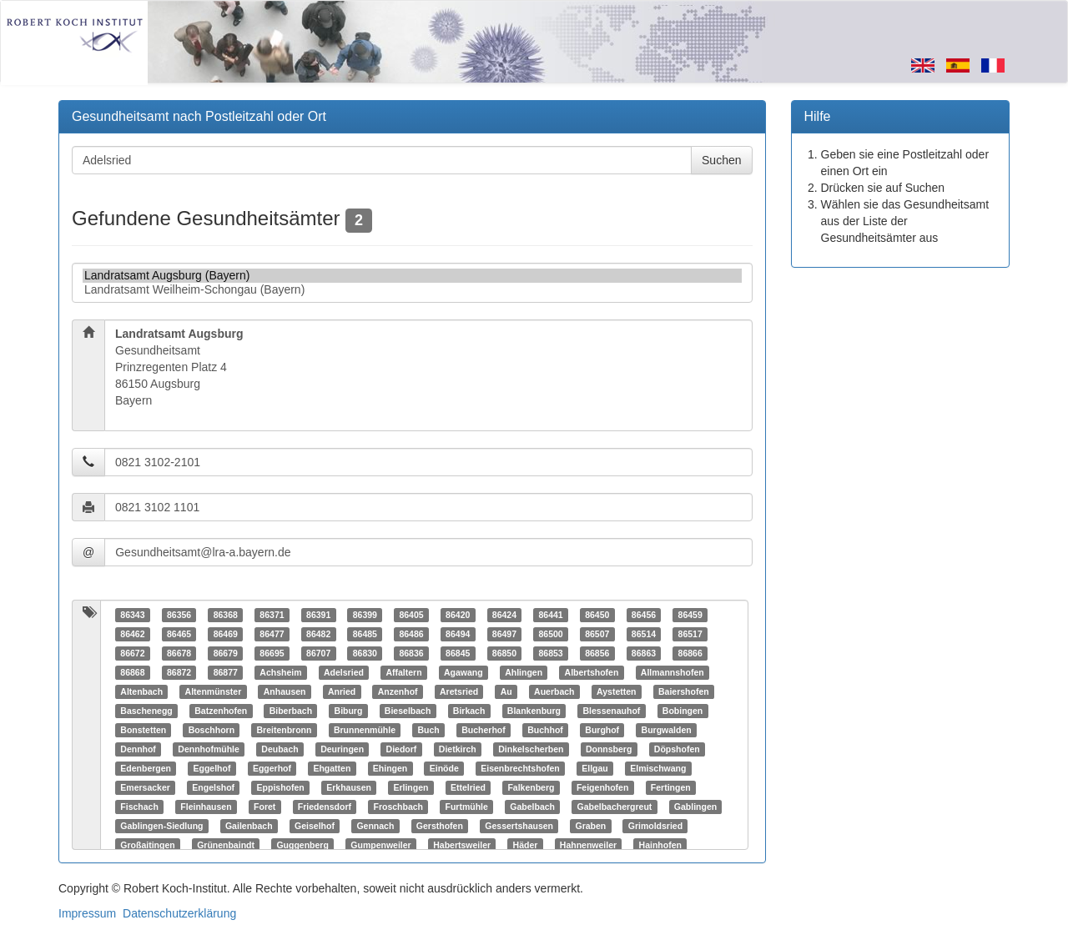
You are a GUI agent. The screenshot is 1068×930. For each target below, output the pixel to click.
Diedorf (401, 749)
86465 (179, 634)
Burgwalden (667, 730)
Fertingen (671, 787)
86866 (690, 653)
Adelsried (344, 672)
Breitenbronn (284, 730)
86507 (597, 634)
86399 (365, 615)
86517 (690, 634)
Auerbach (554, 691)
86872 (179, 672)
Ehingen (390, 768)
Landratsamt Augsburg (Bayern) (412, 276)
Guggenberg (302, 845)
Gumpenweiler (380, 845)
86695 (271, 653)
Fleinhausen (205, 807)
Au (506, 691)
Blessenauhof (611, 711)
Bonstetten (143, 730)
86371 (271, 615)
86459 (690, 615)
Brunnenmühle (364, 730)
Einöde (444, 768)
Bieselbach (408, 711)
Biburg (349, 711)
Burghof (602, 730)
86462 (132, 634)
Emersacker (145, 787)
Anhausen (285, 691)
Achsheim (280, 672)
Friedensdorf (324, 807)
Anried (341, 691)
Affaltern (403, 672)
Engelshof (213, 787)
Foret (264, 807)
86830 (365, 653)
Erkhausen (348, 787)
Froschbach (398, 807)
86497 (504, 634)
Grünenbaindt (225, 845)
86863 (644, 653)
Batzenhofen (220, 711)
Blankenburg (534, 711)
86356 (179, 615)
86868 (132, 672)
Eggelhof (211, 768)
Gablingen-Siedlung (161, 826)
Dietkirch (457, 749)
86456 (644, 615)
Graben (591, 826)
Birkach (469, 711)
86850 (504, 653)
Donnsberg (609, 749)
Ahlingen (523, 672)
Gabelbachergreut (614, 807)
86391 (318, 615)
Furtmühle (466, 807)
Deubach (279, 749)
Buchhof (545, 730)
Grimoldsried (655, 826)
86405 (411, 615)
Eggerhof (272, 768)
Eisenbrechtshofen (520, 768)
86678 (179, 653)
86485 (365, 634)
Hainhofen (660, 845)
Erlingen (410, 787)
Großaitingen (147, 845)
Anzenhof (398, 691)
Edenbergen (145, 768)
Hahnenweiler (588, 845)
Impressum (87, 913)
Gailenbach (249, 826)
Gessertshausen (519, 826)
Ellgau (595, 768)
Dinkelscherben (530, 749)
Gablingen (695, 807)
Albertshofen (592, 672)
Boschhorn (211, 730)
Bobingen (682, 711)
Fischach (139, 807)
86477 (271, 634)
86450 (597, 615)
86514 (644, 634)
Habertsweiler (462, 845)
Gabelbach (532, 807)
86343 (132, 615)
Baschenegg (146, 711)
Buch (429, 730)
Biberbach (291, 711)
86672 (132, 653)
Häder (525, 845)
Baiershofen (683, 691)
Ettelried (468, 787)
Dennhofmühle (208, 749)
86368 (226, 615)
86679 (226, 653)
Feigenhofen (602, 787)
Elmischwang (658, 768)
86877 (226, 672)
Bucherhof (483, 730)
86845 (458, 653)
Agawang (463, 672)
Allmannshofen (672, 672)
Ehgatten (331, 768)
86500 (550, 634)
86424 (504, 615)
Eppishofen (281, 787)
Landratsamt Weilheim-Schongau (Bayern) (412, 290)
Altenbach (141, 691)
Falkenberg (530, 787)
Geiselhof (315, 826)
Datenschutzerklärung (179, 913)
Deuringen (342, 749)
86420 (458, 615)
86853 (550, 653)
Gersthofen (439, 826)
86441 (550, 615)
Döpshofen (677, 749)
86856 (597, 653)
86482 (318, 634)
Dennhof (138, 749)
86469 (226, 634)
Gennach (375, 826)
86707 (318, 653)
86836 (411, 653)
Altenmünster (213, 691)
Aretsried (459, 691)
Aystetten (616, 691)
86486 (411, 634)
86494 (458, 634)
